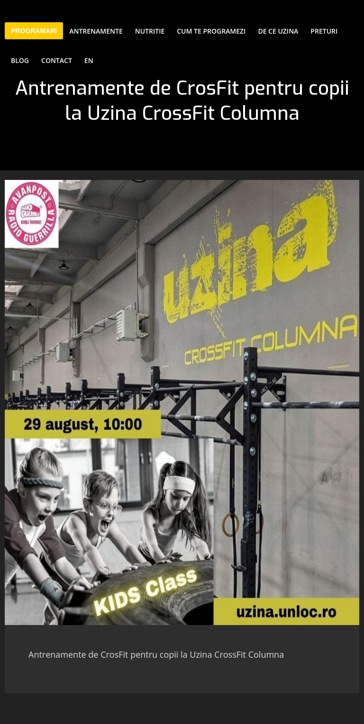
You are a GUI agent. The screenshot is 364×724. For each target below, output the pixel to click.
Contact (56, 60)
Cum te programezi (211, 31)
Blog (20, 60)
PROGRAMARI (34, 31)
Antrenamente (96, 31)
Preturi (323, 31)
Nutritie (149, 31)
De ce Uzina (278, 31)
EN (88, 60)
